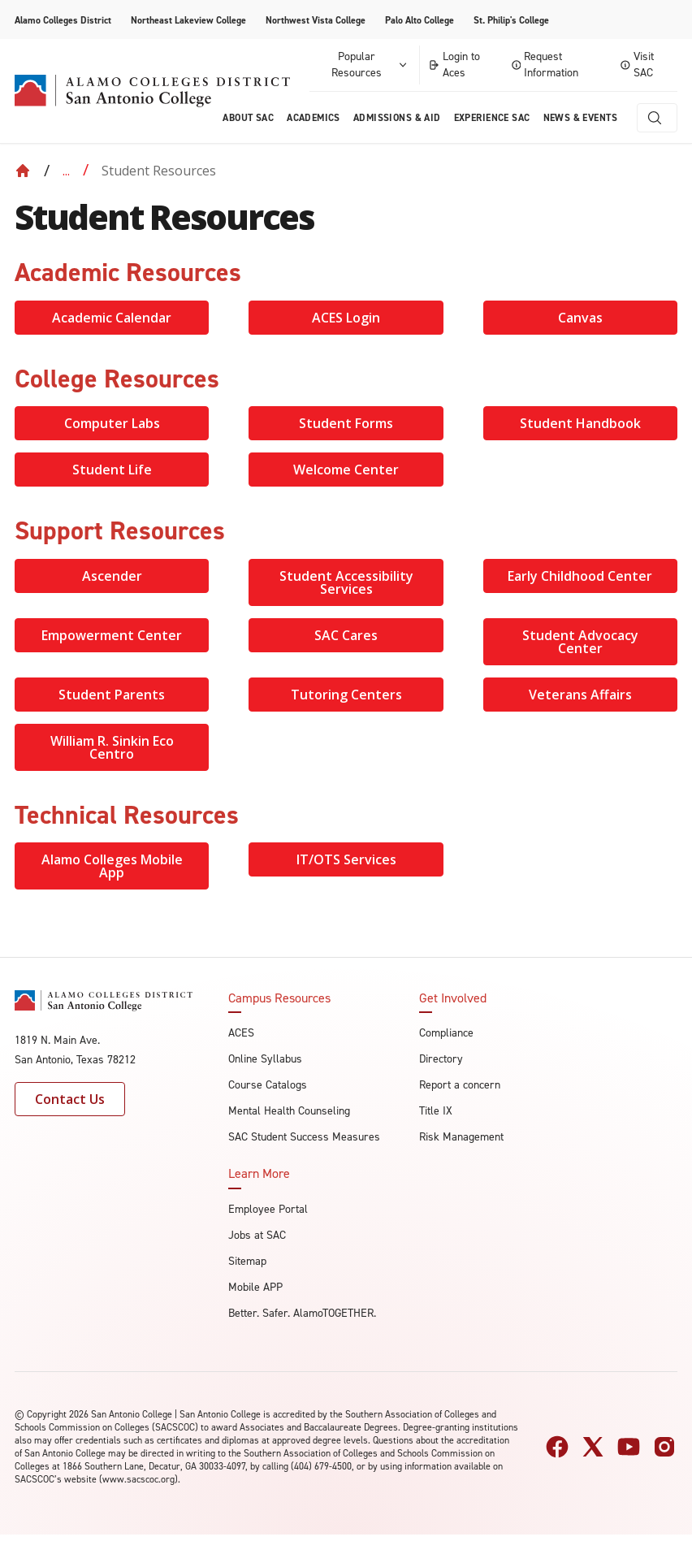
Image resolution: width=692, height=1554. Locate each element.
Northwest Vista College (315, 20)
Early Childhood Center (580, 576)
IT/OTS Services (346, 859)
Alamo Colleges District (63, 20)
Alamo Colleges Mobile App (112, 866)
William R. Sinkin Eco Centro (112, 747)
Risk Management (461, 1137)
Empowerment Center (111, 635)
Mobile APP (255, 1287)
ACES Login (346, 318)
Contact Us (70, 1099)
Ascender (112, 576)
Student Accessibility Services (346, 582)
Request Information (545, 64)
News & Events (580, 117)
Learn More (259, 1174)
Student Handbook (580, 423)
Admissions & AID (397, 117)
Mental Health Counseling (289, 1111)
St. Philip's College (511, 20)
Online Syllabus (265, 1059)
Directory (441, 1059)
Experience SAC (492, 117)
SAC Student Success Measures (304, 1137)
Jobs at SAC (257, 1235)
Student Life (112, 469)
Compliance (446, 1033)
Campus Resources (279, 998)
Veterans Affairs (580, 694)
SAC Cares (346, 635)
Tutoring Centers (346, 694)
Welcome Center (346, 469)
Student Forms (346, 423)
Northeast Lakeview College (188, 20)
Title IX (435, 1111)
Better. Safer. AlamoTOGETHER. (302, 1313)
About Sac (248, 117)
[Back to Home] (23, 170)
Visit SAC (637, 64)
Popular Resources (370, 64)
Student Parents (111, 694)
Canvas (580, 318)
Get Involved (453, 998)
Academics (313, 117)
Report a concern (459, 1085)
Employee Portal (268, 1209)
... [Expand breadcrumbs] (66, 171)
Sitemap (247, 1261)
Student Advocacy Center (580, 641)
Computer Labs (112, 423)
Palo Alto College (419, 20)
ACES (241, 1033)
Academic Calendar (111, 318)
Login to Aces (453, 64)
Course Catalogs (267, 1085)
